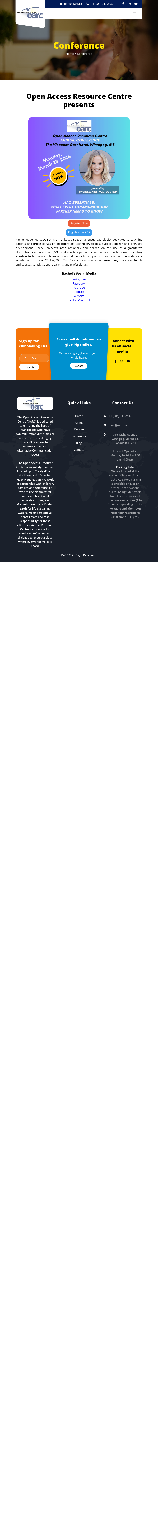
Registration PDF (79, 232)
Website (79, 296)
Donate (78, 365)
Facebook (79, 283)
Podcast (79, 292)
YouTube (79, 288)
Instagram (79, 279)
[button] (134, 13)
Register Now (79, 223)
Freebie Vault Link (79, 300)
